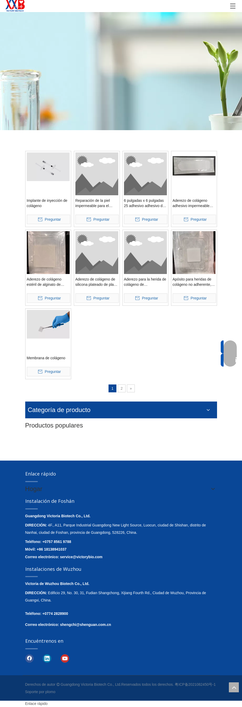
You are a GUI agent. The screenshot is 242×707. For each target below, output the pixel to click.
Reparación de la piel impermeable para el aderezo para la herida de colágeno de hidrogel (96, 203)
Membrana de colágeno (46, 358)
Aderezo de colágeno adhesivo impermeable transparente (191, 203)
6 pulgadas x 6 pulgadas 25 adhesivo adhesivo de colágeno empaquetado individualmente (144, 203)
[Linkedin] (47, 658)
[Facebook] (29, 658)
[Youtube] (65, 658)
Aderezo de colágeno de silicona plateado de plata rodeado (96, 282)
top (234, 687)
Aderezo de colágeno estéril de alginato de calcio (44, 282)
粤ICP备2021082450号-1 (195, 684)
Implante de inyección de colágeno (47, 203)
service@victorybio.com (81, 557)
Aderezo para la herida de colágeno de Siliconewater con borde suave (145, 282)
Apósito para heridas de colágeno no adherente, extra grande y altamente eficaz (193, 282)
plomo (50, 692)
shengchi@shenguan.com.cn (85, 624)
